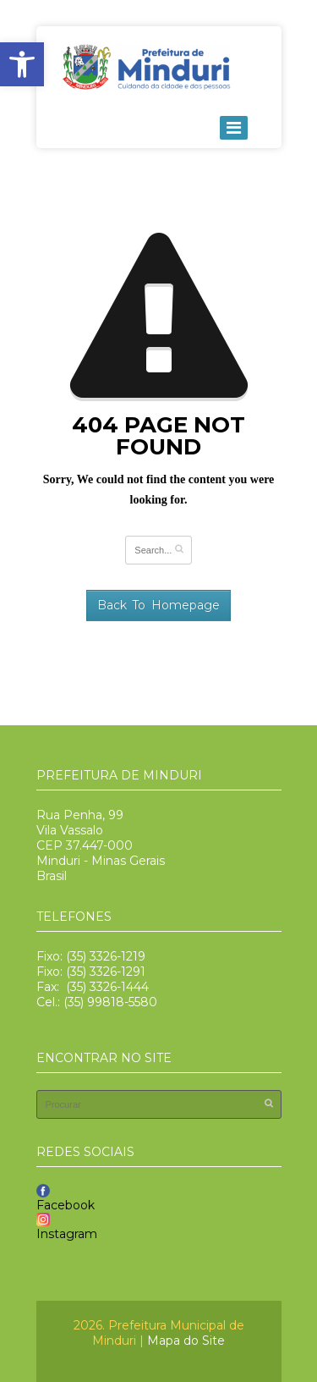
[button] (22, 64)
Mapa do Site (186, 1340)
